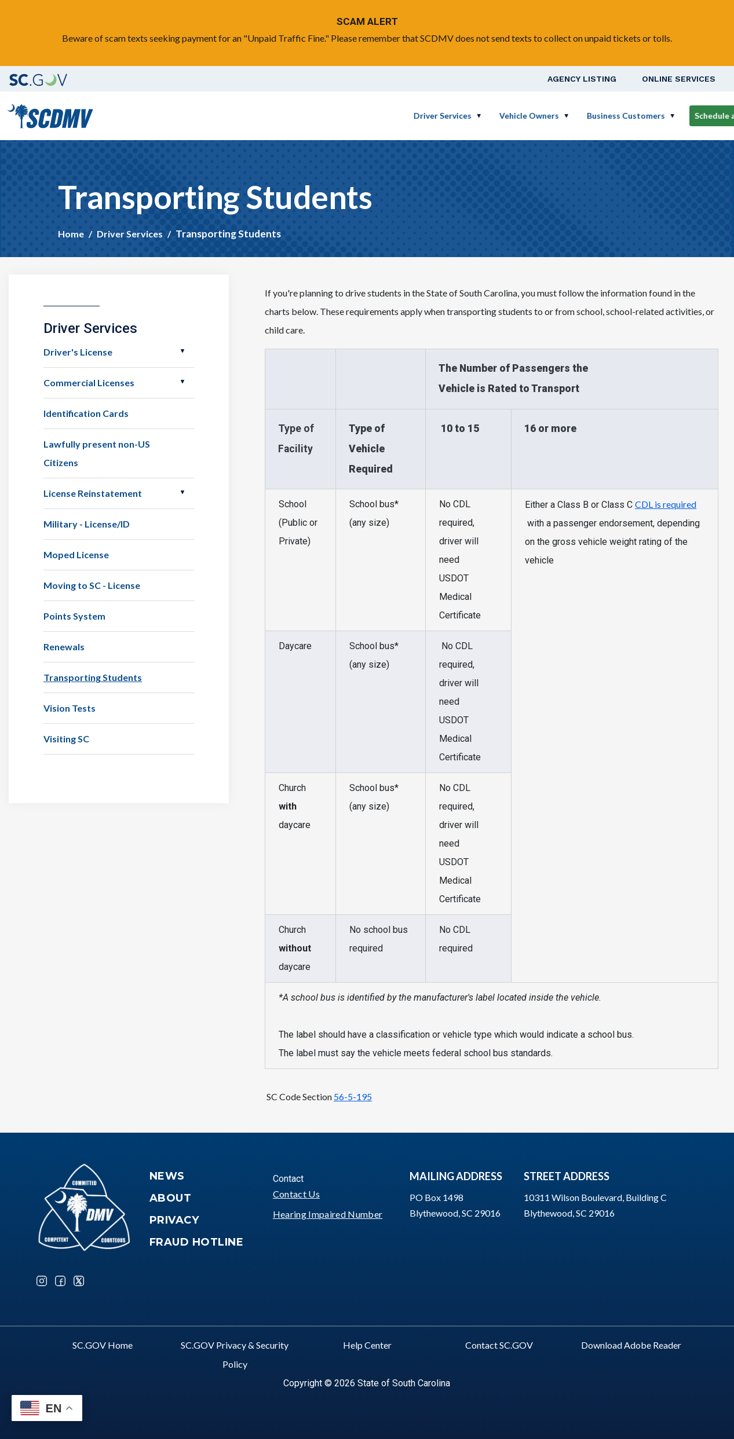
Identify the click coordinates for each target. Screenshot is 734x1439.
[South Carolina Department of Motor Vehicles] (50, 114)
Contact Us (296, 1193)
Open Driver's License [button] (182, 351)
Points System (74, 615)
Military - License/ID (86, 523)
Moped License (76, 554)
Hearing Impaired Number (327, 1214)
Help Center (367, 1344)
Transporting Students (92, 677)
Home (71, 233)
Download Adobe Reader (631, 1344)
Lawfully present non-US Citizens (96, 453)
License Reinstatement (92, 493)
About (170, 1198)
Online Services (678, 78)
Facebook (60, 1281)
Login (696, 115)
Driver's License (77, 351)
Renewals (64, 646)
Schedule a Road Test (623, 115)
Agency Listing (581, 78)
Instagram (41, 1281)
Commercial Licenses (88, 382)
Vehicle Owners (416, 115)
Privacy (174, 1220)
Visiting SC (66, 738)
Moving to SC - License (91, 585)
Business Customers (513, 115)
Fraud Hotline (196, 1242)
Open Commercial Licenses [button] (182, 381)
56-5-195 (353, 1096)
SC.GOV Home (102, 1344)
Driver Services (330, 115)
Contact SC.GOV (499, 1344)
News (167, 1176)
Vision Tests (69, 707)
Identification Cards (86, 413)
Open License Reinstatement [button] (182, 492)
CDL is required (665, 504)
